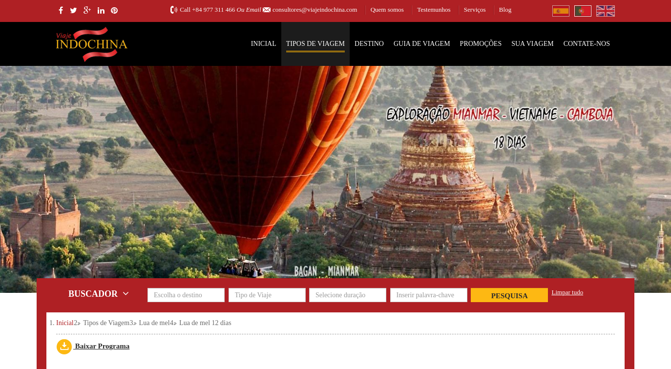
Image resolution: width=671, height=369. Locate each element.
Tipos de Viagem (315, 43)
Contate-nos (587, 43)
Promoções (481, 43)
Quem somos (387, 9)
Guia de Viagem (422, 43)
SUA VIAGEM (532, 43)
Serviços (475, 9)
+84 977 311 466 (213, 9)
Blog (505, 9)
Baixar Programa (92, 346)
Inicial (263, 43)
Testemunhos (433, 9)
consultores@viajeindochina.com (315, 9)
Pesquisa (509, 296)
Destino (369, 43)
